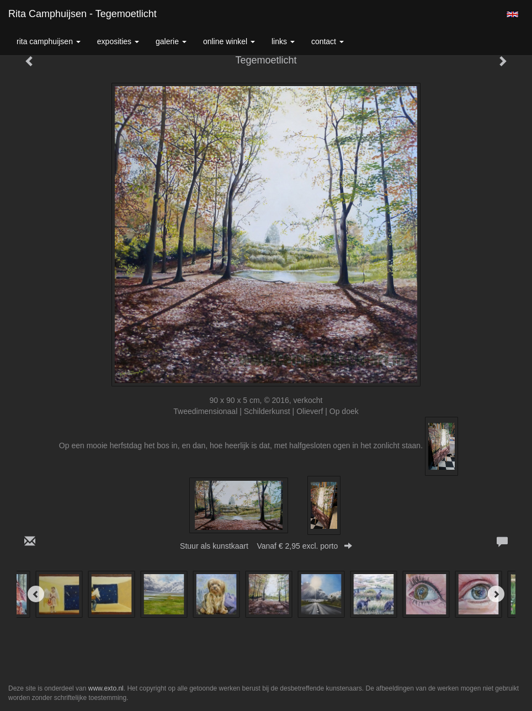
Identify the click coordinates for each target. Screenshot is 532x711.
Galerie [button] (171, 41)
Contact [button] (327, 41)
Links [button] (283, 41)
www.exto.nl (106, 688)
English (512, 14)
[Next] (496, 594)
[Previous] (36, 594)
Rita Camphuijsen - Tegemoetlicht (82, 13)
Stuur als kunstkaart (266, 546)
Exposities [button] (118, 41)
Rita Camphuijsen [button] (49, 41)
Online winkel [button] (229, 41)
